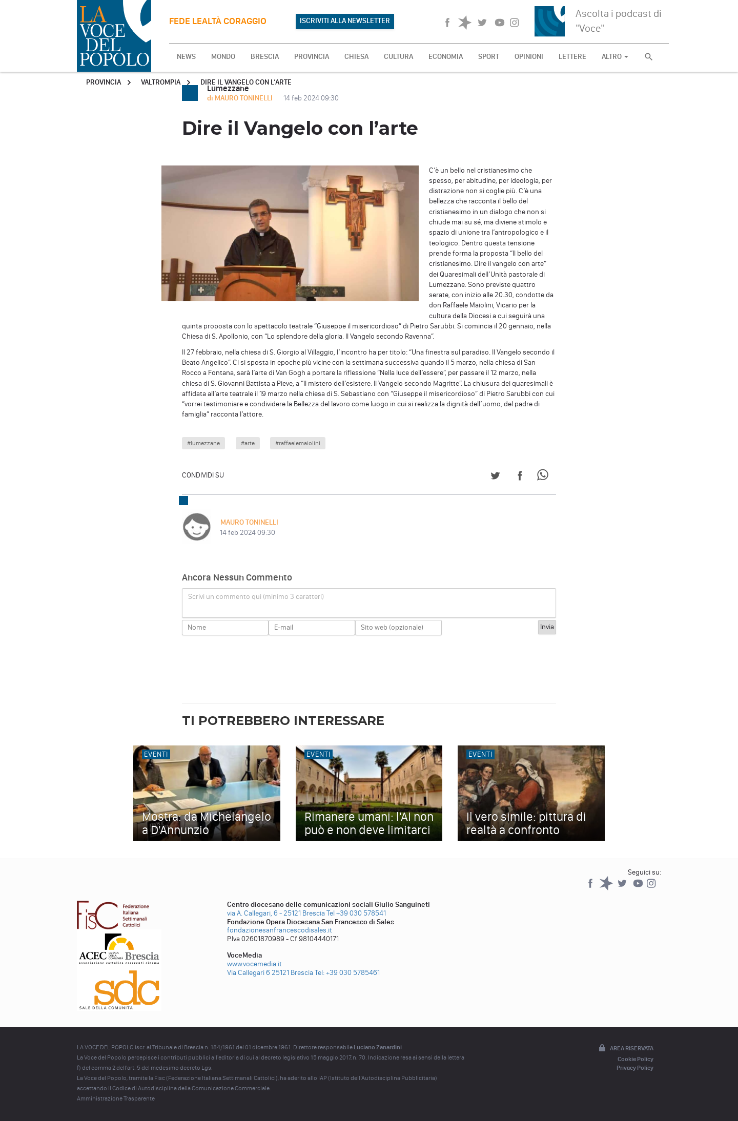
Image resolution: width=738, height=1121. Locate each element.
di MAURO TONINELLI (240, 98)
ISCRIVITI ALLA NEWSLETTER (345, 20)
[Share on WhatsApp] (544, 477)
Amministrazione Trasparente (116, 1098)
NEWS (186, 56)
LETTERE (572, 56)
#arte (248, 443)
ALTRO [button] (615, 56)
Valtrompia (160, 82)
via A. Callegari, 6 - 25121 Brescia (276, 913)
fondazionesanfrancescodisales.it (279, 930)
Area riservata (625, 1049)
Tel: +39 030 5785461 (347, 972)
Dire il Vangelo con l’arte (246, 82)
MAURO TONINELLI (249, 522)
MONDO (223, 56)
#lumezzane (203, 443)
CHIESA (356, 56)
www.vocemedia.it (254, 964)
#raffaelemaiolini (297, 443)
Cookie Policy (635, 1059)
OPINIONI (529, 56)
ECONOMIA (445, 56)
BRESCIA (265, 56)
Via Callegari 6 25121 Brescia (270, 972)
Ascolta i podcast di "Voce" (619, 20)
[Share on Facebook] (519, 477)
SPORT (488, 56)
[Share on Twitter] (495, 477)
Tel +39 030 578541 (356, 913)
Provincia (103, 82)
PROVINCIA (311, 56)
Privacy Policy (635, 1067)
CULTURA (398, 56)
